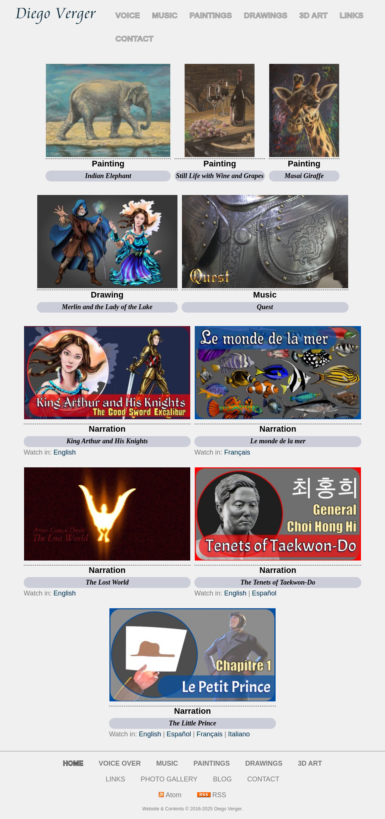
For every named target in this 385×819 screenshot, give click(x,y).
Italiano (239, 734)
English (64, 452)
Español (264, 593)
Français (237, 452)
